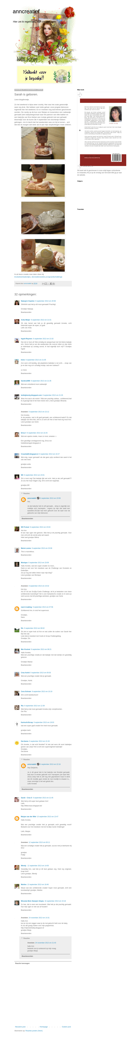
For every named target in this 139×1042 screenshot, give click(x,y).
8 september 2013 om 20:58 (45, 301)
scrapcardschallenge (54, 277)
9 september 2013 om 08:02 (34, 628)
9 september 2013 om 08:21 (41, 649)
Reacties (26, 493)
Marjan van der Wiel (28, 817)
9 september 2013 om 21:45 (43, 798)
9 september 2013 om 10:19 (42, 691)
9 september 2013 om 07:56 (43, 607)
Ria (22, 706)
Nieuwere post (20, 1027)
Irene (23, 360)
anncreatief (26, 11)
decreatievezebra (38, 277)
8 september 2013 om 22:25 (37, 433)
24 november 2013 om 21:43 (45, 943)
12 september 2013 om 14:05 (38, 866)
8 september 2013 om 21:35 (41, 381)
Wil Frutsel (25, 527)
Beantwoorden (26, 312)
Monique (24, 563)
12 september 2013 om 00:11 (39, 842)
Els (22, 628)
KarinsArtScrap (27, 722)
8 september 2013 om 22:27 (49, 454)
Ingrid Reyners (26, 339)
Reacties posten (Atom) (34, 1031)
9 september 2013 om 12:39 (34, 706)
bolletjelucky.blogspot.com (31, 395)
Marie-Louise (26, 548)
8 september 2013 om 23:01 (34, 475)
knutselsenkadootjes (22, 277)
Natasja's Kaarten (27, 301)
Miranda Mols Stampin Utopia (32, 901)
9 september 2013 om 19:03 (44, 722)
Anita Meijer (25, 320)
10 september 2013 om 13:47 (47, 817)
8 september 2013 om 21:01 (41, 320)
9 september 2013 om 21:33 (39, 741)
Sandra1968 (25, 381)
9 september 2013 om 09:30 (40, 673)
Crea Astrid (25, 673)
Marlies (23, 884)
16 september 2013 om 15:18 (55, 901)
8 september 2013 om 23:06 (42, 548)
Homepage (44, 1027)
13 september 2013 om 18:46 (38, 884)
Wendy (24, 866)
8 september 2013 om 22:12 (39, 412)
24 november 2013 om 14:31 (39, 918)
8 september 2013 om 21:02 (43, 339)
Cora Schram (26, 691)
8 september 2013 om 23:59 (50, 498)
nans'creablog (26, 607)
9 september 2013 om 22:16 (50, 764)
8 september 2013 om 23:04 (40, 527)
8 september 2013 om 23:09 (38, 563)
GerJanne (24, 741)
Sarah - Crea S (26, 798)
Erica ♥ (23, 433)
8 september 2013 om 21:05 (36, 360)
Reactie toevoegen (22, 963)
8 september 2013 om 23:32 (39, 586)
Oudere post (66, 1027)
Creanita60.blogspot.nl (29, 454)
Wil (22, 475)
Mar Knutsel (25, 649)
